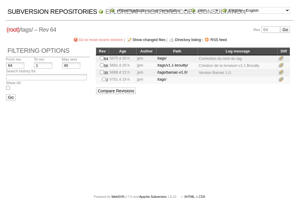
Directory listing (188, 40)
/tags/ (161, 58)
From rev (13, 59)
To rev (39, 59)
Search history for (21, 71)
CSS (202, 196)
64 (106, 59)
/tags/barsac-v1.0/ (172, 72)
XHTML (189, 196)
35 (106, 73)
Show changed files (149, 40)
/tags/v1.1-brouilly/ (172, 65)
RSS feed (219, 40)
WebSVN (118, 196)
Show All (13, 83)
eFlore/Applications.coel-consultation (175, 11)
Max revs (69, 59)
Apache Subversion (153, 196)
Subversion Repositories (52, 11)
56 (106, 66)
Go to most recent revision (101, 40)
